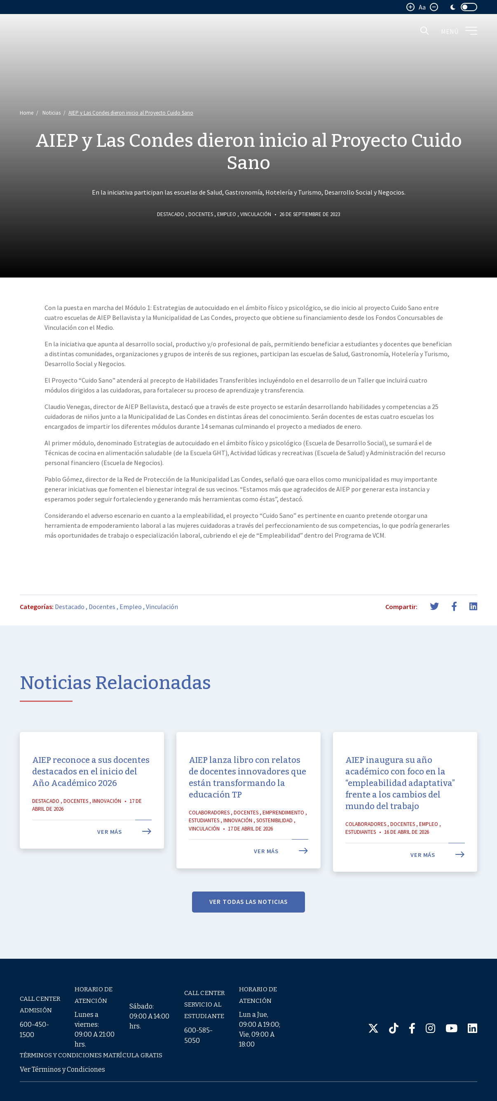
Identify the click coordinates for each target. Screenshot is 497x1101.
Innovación (106, 826)
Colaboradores (209, 837)
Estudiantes (204, 845)
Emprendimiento (283, 837)
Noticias (51, 112)
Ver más (124, 857)
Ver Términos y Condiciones (62, 1069)
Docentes (200, 214)
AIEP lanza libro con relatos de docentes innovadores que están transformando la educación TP (247, 802)
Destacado (170, 214)
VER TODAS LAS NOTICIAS (248, 927)
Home (26, 112)
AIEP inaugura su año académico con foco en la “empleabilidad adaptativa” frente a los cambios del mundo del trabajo (400, 808)
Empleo (226, 214)
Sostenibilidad (274, 845)
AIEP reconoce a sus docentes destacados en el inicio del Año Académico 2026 (91, 796)
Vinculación (255, 214)
